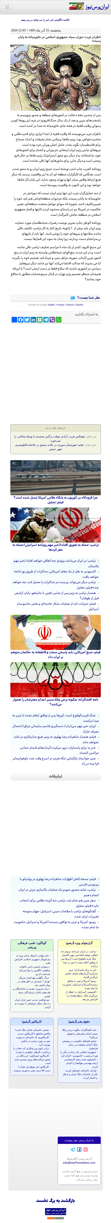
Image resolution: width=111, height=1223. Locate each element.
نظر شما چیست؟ (88, 297)
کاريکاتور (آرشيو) (32, 1021)
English (51, 305)
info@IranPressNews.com (79, 1162)
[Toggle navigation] (7, 7)
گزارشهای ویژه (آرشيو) (79, 943)
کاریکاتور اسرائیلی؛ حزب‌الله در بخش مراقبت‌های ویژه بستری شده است (33, 1059)
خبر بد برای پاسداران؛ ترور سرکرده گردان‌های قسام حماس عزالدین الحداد (81, 973)
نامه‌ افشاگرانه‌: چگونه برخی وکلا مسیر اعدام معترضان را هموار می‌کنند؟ (80, 1034)
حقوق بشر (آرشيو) (79, 1021)
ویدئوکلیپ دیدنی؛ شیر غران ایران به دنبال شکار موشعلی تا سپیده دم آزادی (32, 1003)
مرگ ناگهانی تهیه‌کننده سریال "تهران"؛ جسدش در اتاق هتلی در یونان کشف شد (34, 981)
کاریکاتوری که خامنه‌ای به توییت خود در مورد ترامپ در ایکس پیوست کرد (33, 1041)
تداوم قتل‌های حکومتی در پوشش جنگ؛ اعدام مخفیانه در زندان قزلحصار (80, 1045)
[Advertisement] (55, 350)
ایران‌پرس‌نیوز (89, 6)
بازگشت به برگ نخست (55, 1201)
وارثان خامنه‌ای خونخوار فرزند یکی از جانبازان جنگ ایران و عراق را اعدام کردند (80, 1074)
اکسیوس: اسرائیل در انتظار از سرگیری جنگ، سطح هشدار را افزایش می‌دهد (81, 995)
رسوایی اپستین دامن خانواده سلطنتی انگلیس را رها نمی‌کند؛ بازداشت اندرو (35, 970)
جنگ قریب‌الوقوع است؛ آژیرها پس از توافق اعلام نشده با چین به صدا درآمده (79, 962)
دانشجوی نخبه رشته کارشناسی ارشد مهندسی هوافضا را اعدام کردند (81, 1063)
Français (60, 305)
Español (79, 305)
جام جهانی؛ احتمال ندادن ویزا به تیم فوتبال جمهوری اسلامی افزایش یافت (32, 959)
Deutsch (70, 305)
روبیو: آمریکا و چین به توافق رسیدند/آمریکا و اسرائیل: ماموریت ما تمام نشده (80, 984)
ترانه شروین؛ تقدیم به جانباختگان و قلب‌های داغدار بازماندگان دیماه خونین (31, 992)
